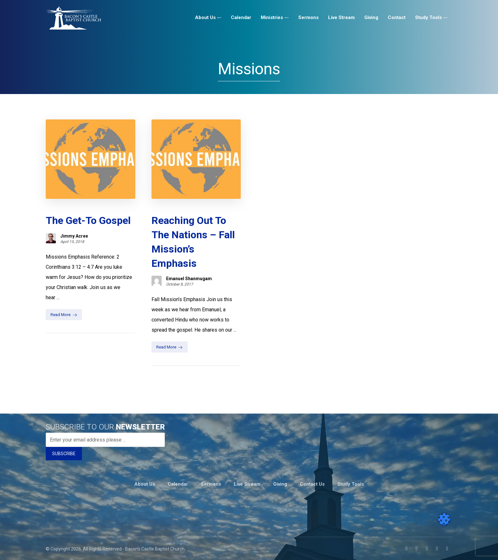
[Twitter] (437, 548)
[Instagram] (417, 548)
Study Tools (350, 484)
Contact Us (312, 484)
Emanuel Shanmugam (189, 278)
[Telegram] (447, 548)
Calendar (178, 484)
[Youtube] (427, 548)
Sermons (211, 484)
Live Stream (247, 484)
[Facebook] (406, 548)
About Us (144, 484)
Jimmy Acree (74, 236)
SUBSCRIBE (64, 453)
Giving (280, 484)
